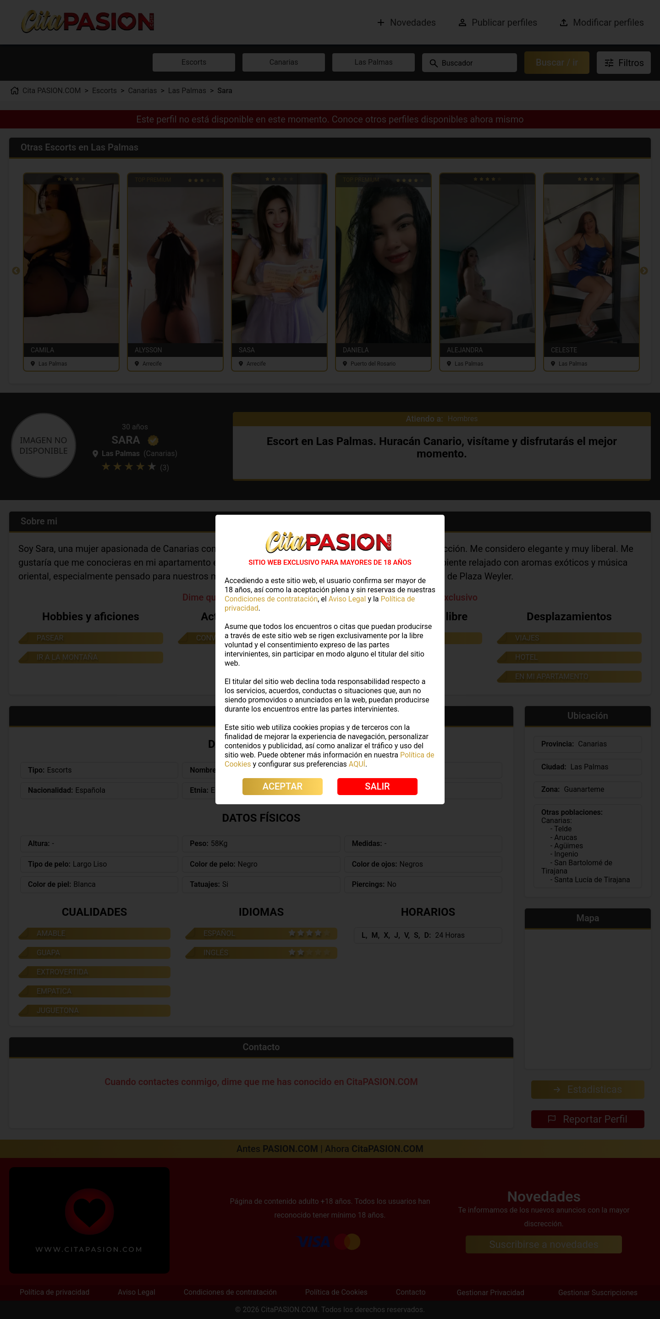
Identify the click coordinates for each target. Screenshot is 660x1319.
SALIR (377, 786)
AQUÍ (357, 764)
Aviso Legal (347, 599)
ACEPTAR (282, 786)
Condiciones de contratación (271, 599)
